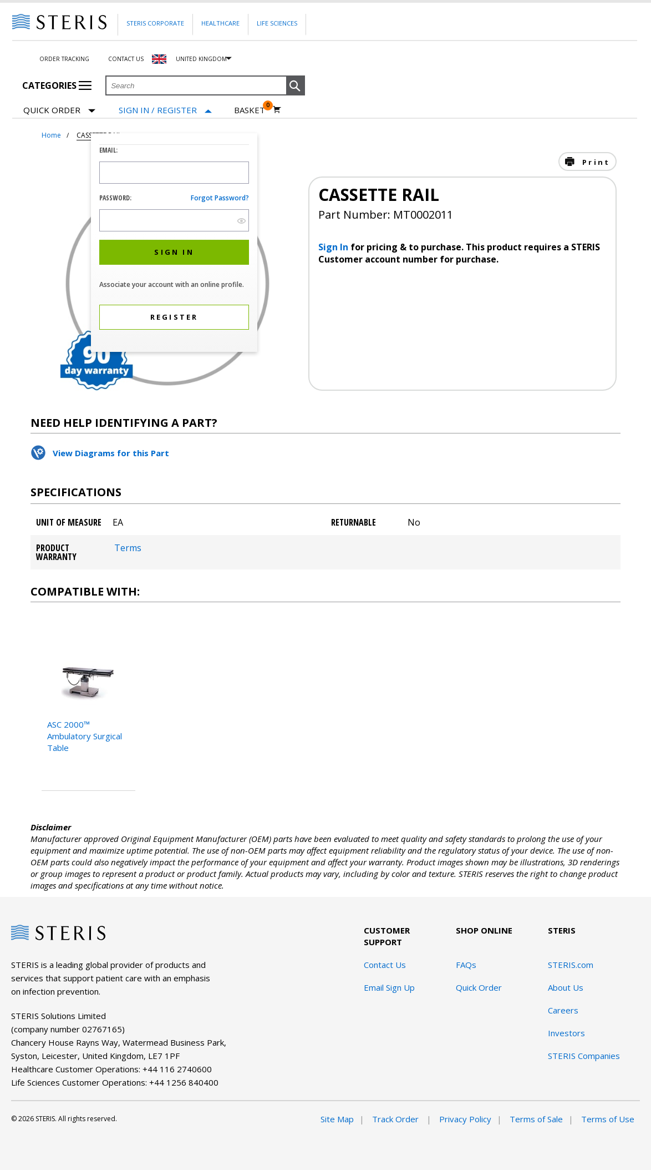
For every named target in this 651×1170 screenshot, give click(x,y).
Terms (127, 548)
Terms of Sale (536, 1118)
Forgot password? (220, 198)
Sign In (334, 247)
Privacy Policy (465, 1118)
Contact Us (126, 59)
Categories (56, 85)
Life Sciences (277, 23)
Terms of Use (607, 1118)
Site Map (337, 1118)
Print (594, 162)
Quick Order (59, 110)
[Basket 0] (257, 109)
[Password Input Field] (174, 220)
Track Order (396, 1118)
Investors (566, 1032)
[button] (295, 86)
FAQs (466, 964)
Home (51, 135)
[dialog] (174, 244)
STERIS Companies (584, 1055)
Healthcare (220, 23)
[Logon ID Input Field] (174, 173)
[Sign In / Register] (165, 110)
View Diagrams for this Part (111, 452)
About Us (565, 987)
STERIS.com (570, 964)
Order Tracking (64, 59)
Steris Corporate (155, 23)
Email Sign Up (389, 987)
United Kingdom (201, 59)
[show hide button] (241, 221)
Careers (563, 1010)
